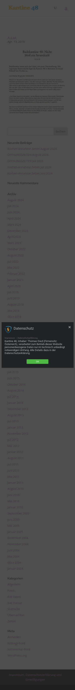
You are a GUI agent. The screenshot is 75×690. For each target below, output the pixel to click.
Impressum (10, 338)
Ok (37, 361)
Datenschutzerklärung (28, 338)
